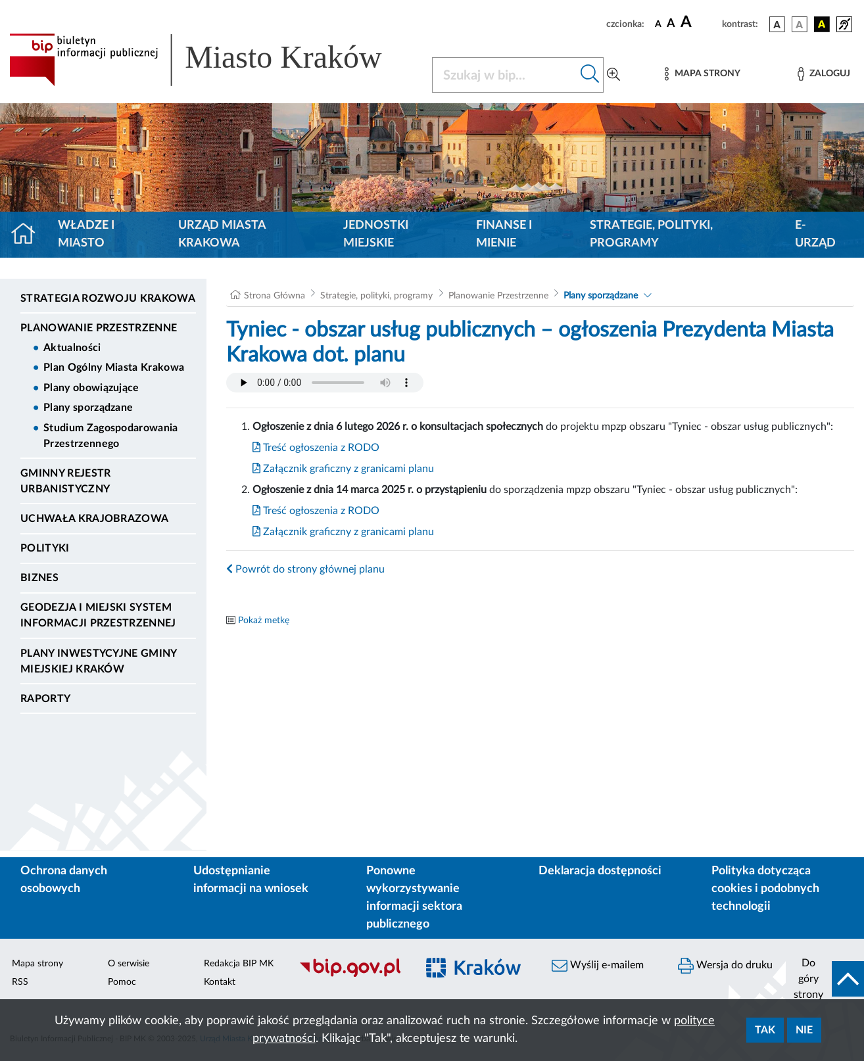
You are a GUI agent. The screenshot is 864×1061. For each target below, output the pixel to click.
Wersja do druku (725, 966)
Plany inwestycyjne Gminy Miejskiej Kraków (98, 661)
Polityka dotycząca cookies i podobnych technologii (765, 888)
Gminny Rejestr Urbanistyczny (65, 481)
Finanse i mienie (504, 234)
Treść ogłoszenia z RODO (315, 447)
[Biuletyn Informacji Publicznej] (351, 975)
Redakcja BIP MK (239, 963)
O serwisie (128, 963)
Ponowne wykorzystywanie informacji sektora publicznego (414, 897)
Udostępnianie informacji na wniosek (250, 880)
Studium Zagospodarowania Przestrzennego (110, 436)
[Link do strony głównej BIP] (213, 60)
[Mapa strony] (702, 74)
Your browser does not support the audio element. (324, 382)
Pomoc (122, 982)
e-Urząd (815, 234)
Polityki (45, 548)
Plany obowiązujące (91, 388)
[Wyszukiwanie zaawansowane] (613, 75)
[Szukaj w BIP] (504, 75)
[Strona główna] (28, 234)
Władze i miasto (86, 234)
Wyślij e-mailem (598, 966)
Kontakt (219, 982)
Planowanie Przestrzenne (98, 328)
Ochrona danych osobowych (63, 880)
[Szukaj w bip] (590, 75)
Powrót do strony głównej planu (305, 569)
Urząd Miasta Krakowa (222, 234)
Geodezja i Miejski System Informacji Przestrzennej (98, 615)
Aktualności (72, 347)
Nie (804, 1030)
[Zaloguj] (824, 74)
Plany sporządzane (88, 407)
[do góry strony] (825, 978)
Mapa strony (37, 963)
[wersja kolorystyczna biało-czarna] (799, 24)
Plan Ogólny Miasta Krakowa (113, 367)
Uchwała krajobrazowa (94, 518)
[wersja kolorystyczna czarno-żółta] (822, 24)
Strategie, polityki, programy (651, 234)
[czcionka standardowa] (658, 24)
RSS (20, 982)
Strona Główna (274, 295)
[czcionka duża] (699, 22)
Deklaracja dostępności (600, 871)
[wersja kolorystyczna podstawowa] (777, 24)
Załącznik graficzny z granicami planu (343, 468)
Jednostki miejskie (375, 234)
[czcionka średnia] (671, 24)
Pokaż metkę (263, 620)
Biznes (39, 578)
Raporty (45, 699)
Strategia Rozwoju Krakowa (107, 298)
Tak (765, 1030)
